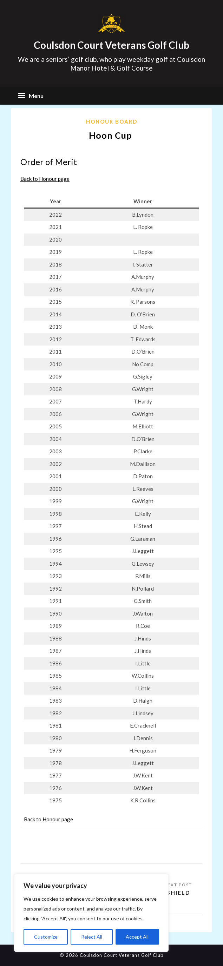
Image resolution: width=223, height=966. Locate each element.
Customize (46, 937)
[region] (91, 913)
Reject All (91, 937)
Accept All (137, 937)
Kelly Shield (168, 892)
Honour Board (111, 121)
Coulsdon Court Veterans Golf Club (111, 45)
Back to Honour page (45, 179)
